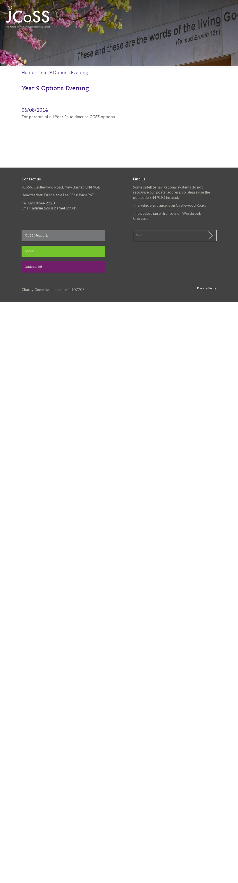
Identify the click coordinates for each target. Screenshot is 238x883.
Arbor (29, 251)
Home (28, 73)
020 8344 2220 (41, 203)
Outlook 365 (34, 267)
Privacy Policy (207, 288)
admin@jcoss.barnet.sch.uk (54, 208)
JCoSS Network (36, 235)
